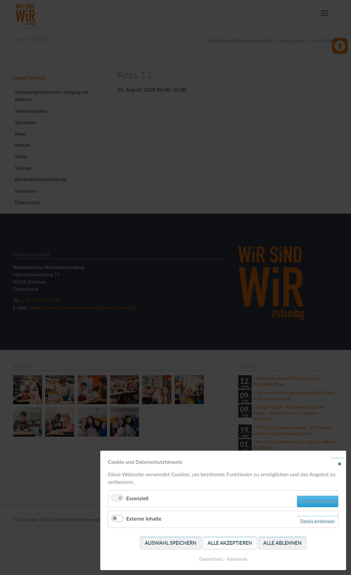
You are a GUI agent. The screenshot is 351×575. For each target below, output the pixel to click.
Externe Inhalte (144, 518)
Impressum (237, 559)
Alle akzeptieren (230, 543)
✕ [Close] (339, 463)
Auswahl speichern (171, 543)
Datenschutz (211, 559)
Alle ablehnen (282, 543)
